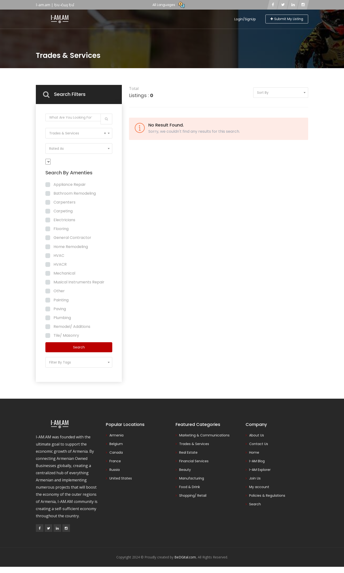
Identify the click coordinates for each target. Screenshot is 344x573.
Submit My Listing (286, 19)
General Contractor (72, 237)
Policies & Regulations (267, 495)
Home (254, 452)
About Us (256, 435)
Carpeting (63, 211)
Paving (60, 309)
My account (259, 487)
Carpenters (64, 202)
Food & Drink (189, 487)
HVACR (60, 264)
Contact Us (258, 443)
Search (255, 504)
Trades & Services (194, 443)
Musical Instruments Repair (79, 282)
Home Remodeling (71, 246)
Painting (61, 300)
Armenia (116, 435)
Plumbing (62, 317)
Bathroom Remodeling (75, 193)
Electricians (64, 220)
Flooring (61, 228)
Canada (116, 452)
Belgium (116, 443)
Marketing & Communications (204, 435)
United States (120, 478)
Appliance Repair (70, 184)
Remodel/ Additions (72, 326)
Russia (114, 469)
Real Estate (188, 452)
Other (59, 291)
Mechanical (64, 273)
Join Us (255, 478)
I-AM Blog (257, 461)
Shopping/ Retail (192, 495)
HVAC (59, 255)
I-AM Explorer (260, 469)
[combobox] (78, 133)
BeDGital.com (185, 557)
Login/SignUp (245, 19)
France (115, 461)
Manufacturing (191, 478)
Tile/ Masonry (66, 335)
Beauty (185, 469)
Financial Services (194, 461)
